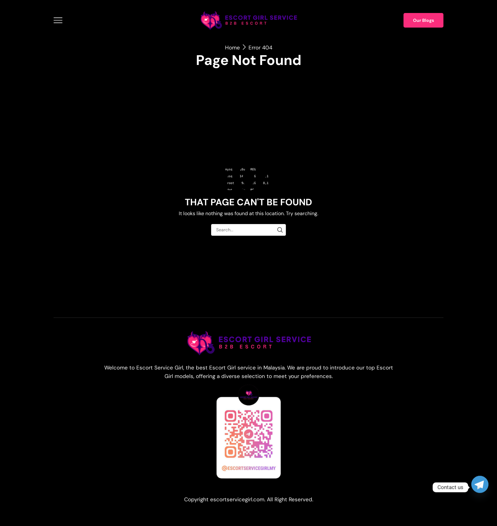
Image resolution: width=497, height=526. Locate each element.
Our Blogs (423, 20)
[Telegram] (479, 487)
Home (232, 47)
